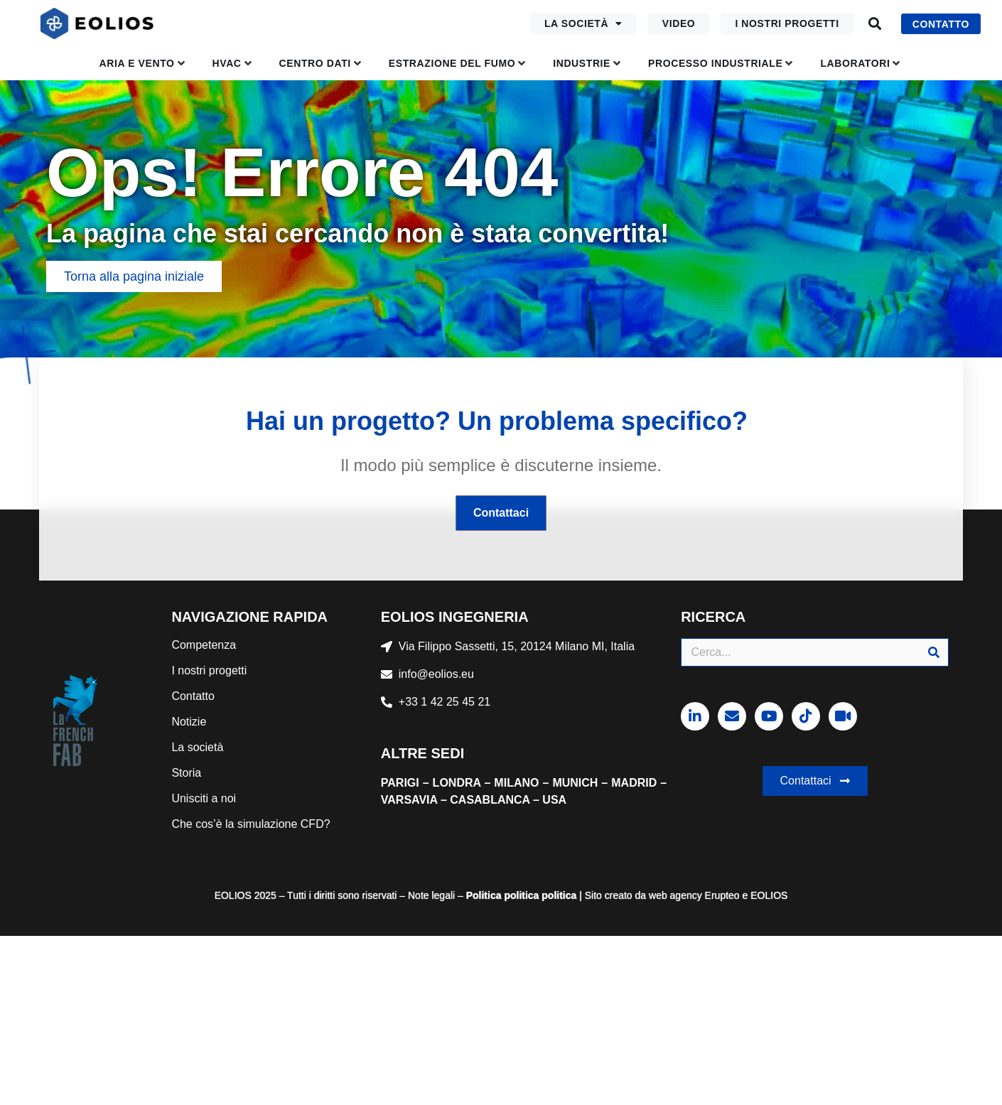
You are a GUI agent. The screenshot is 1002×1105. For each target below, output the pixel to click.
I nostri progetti (787, 23)
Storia (186, 773)
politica (520, 895)
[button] (875, 24)
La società (583, 23)
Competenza (203, 645)
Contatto (192, 696)
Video (679, 23)
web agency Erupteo (694, 895)
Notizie (188, 722)
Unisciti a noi (203, 798)
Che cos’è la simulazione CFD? (250, 824)
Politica (484, 895)
